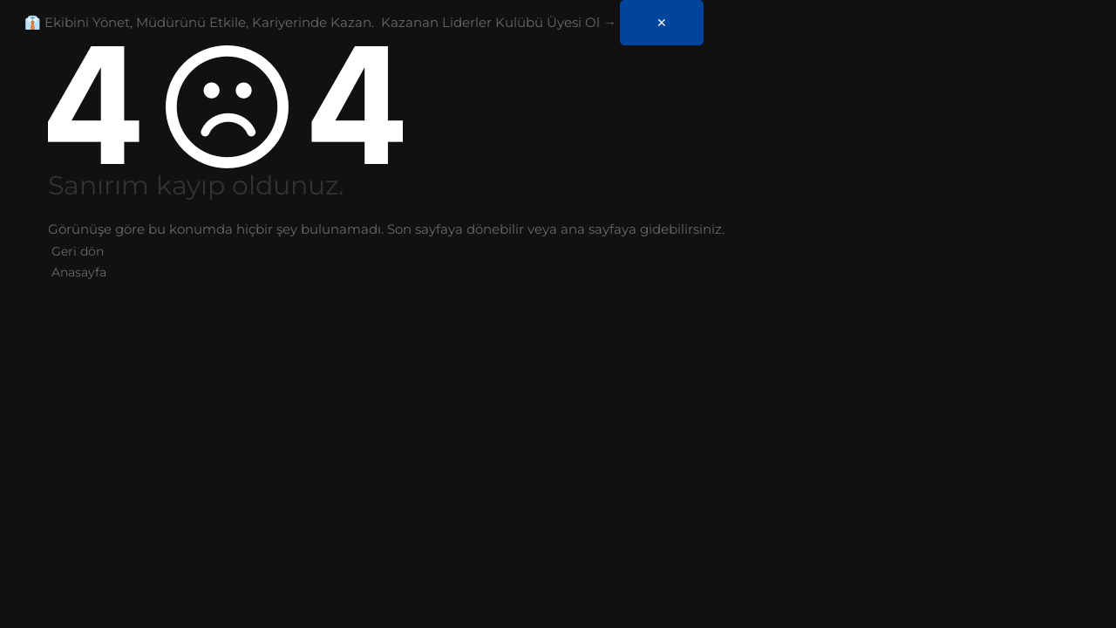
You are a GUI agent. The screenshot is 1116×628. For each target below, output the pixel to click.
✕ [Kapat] (662, 23)
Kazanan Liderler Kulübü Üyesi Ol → (498, 22)
